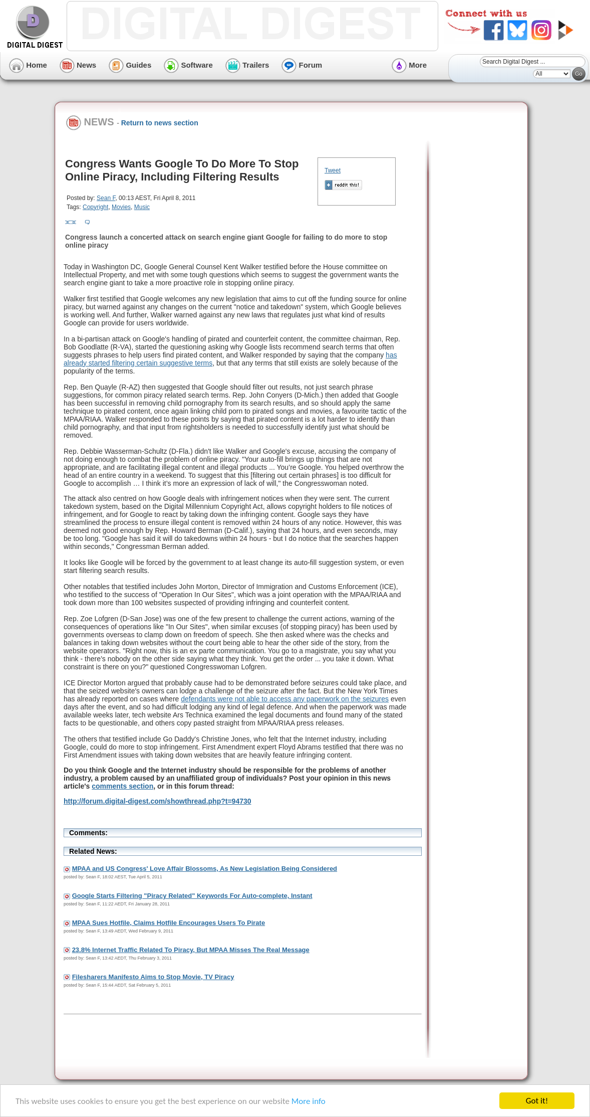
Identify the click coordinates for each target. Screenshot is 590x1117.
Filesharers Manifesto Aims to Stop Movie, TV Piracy (153, 977)
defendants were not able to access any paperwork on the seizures (285, 699)
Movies (121, 207)
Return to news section (159, 123)
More (409, 65)
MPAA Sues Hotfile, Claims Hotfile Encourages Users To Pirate (168, 922)
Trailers (247, 65)
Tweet (333, 170)
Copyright (95, 207)
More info (308, 1101)
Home (28, 65)
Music (142, 207)
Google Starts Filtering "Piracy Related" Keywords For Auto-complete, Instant (192, 895)
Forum (301, 65)
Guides (130, 65)
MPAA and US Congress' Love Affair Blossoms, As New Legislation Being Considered (204, 868)
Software (188, 65)
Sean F (106, 198)
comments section (122, 786)
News (78, 65)
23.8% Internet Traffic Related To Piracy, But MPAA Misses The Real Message (191, 950)
